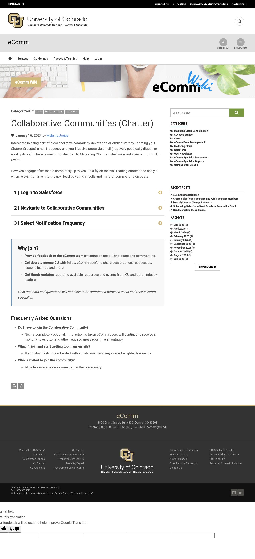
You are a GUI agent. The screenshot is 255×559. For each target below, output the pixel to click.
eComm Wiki (26, 82)
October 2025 (181, 251)
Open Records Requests (183, 463)
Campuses (238, 4)
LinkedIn (240, 492)
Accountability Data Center (224, 454)
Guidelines (41, 58)
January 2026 (181, 240)
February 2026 (181, 236)
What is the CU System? (32, 450)
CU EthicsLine (217, 459)
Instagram (234, 492)
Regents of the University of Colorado (33, 493)
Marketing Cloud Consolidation (191, 131)
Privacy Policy (62, 493)
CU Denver (39, 463)
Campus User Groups (186, 165)
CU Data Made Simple (221, 450)
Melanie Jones (57, 135)
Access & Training (65, 58)
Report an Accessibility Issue (226, 463)
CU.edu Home (223, 43)
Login (98, 58)
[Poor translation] (14, 529)
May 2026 (179, 225)
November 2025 (182, 247)
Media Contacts (178, 454)
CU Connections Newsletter (69, 454)
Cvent (39, 111)
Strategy (22, 58)
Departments (240, 43)
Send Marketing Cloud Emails (189, 210)
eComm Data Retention (186, 195)
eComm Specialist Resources (190, 157)
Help (86, 58)
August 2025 (181, 255)
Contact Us (176, 467)
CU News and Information (184, 450)
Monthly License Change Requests (192, 202)
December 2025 (182, 244)
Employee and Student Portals (209, 4)
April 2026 (179, 228)
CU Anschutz (37, 467)
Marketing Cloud (54, 111)
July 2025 (179, 259)
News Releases (178, 459)
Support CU (162, 4)
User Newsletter (183, 153)
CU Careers (179, 4)
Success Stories (183, 134)
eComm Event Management (189, 142)
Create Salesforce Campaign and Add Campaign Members (205, 198)
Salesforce (72, 111)
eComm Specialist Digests (189, 161)
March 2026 (180, 232)
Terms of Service (80, 493)
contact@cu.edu (157, 427)
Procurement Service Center (69, 467)
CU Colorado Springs (33, 459)
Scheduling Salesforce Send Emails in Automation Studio (205, 206)
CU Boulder (38, 454)
